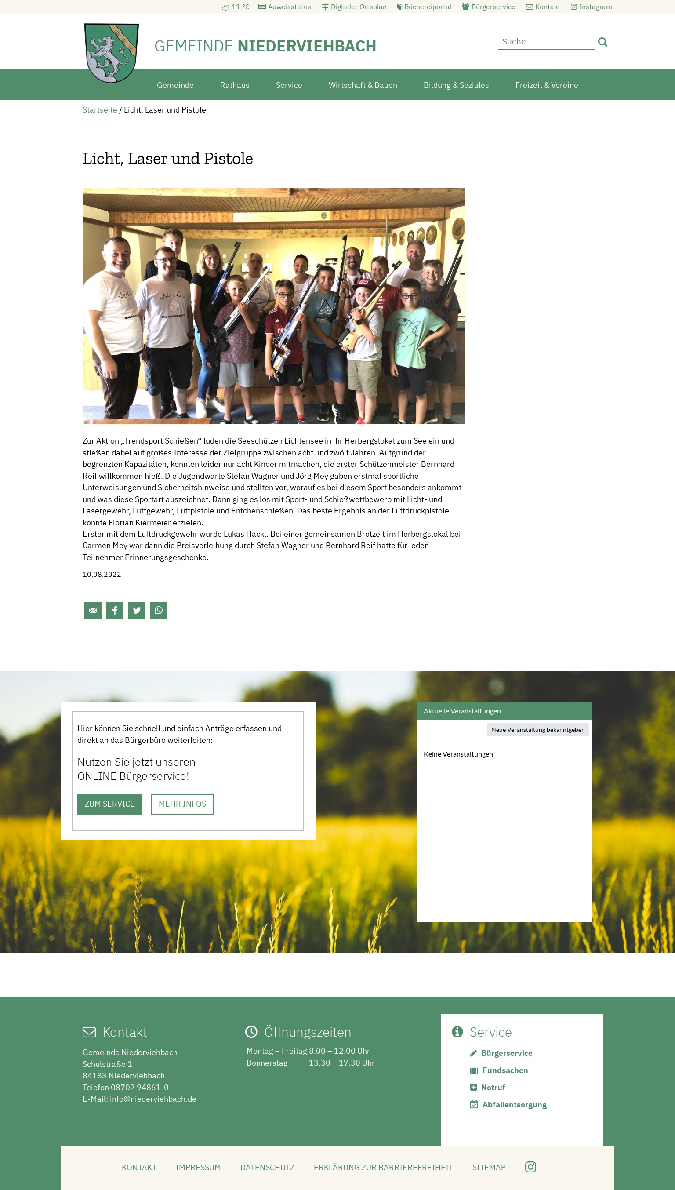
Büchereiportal (427, 6)
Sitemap (489, 1167)
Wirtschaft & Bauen (363, 85)
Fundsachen (505, 1070)
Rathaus (235, 85)
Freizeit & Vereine (546, 85)
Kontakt (547, 6)
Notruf (493, 1087)
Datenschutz (267, 1167)
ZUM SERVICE (110, 804)
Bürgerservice (493, 6)
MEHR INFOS (182, 804)
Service (289, 85)
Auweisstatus (289, 6)
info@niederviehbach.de (153, 1099)
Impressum (198, 1167)
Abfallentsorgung (515, 1104)
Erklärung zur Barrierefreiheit (383, 1167)
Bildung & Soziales (456, 85)
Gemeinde (175, 85)
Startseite (100, 110)
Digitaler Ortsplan (359, 6)
